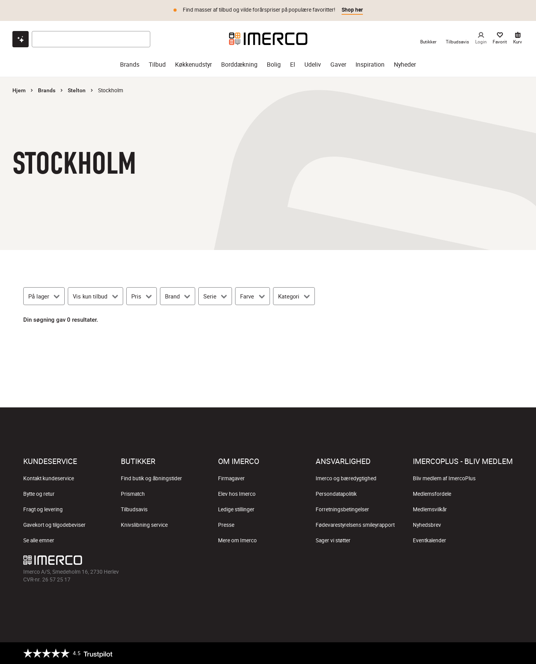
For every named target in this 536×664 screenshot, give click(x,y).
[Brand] (177, 296)
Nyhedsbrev (427, 524)
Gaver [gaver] (338, 64)
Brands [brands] (129, 64)
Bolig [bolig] (274, 64)
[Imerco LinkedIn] (506, 562)
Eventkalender (429, 540)
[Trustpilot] (67, 653)
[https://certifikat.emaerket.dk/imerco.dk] (506, 653)
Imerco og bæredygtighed (346, 478)
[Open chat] (20, 39)
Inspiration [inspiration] (370, 64)
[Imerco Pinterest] (488, 562)
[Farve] (252, 296)
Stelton (77, 90)
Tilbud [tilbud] (157, 64)
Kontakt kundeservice (48, 478)
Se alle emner (38, 540)
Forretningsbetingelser (342, 509)
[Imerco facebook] (432, 562)
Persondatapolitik (336, 493)
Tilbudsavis (134, 509)
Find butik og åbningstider (151, 478)
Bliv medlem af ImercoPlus (444, 478)
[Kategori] (294, 296)
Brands (46, 90)
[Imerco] (268, 39)
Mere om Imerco (237, 540)
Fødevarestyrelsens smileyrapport (355, 524)
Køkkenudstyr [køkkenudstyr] (193, 64)
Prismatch (133, 493)
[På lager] (44, 296)
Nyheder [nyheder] (405, 64)
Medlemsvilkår (430, 509)
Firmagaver (231, 478)
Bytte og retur (39, 493)
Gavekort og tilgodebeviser (54, 524)
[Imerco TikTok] (469, 562)
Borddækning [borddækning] (239, 64)
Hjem (19, 90)
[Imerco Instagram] (451, 562)
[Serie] (215, 296)
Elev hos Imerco (237, 493)
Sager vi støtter (333, 540)
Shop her (352, 9)
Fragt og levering (43, 509)
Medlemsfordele (432, 493)
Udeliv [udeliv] (312, 64)
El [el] (292, 64)
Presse (226, 524)
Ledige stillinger (236, 509)
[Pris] (141, 296)
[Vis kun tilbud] (95, 296)
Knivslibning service (144, 524)
